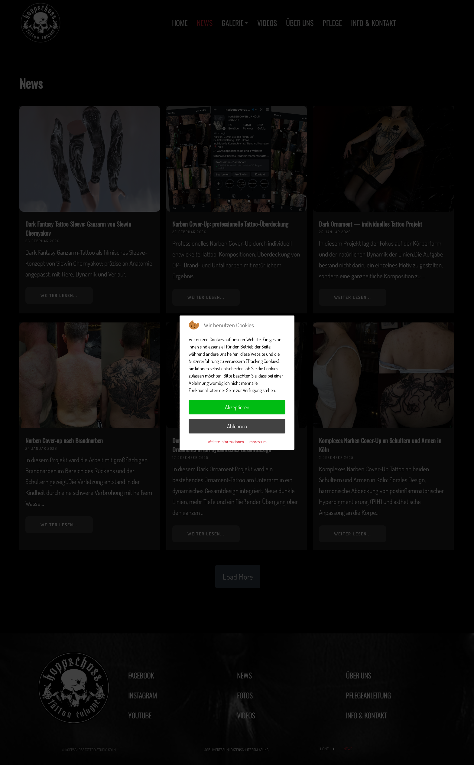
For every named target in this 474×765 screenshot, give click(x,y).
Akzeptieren (237, 407)
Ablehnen (237, 426)
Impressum (257, 441)
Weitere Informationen (226, 441)
